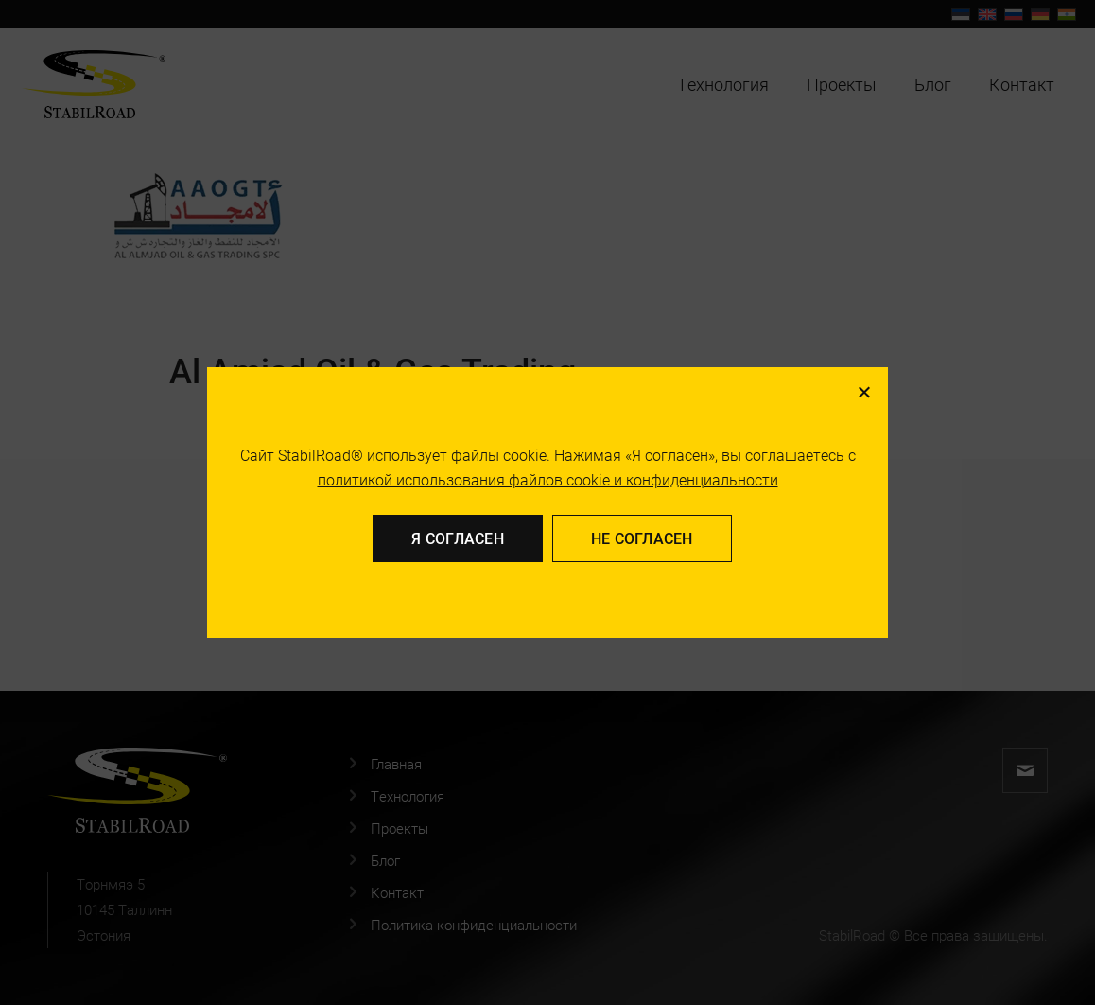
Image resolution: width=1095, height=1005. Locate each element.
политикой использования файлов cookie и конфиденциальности (548, 479)
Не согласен (642, 538)
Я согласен (457, 538)
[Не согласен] (863, 391)
